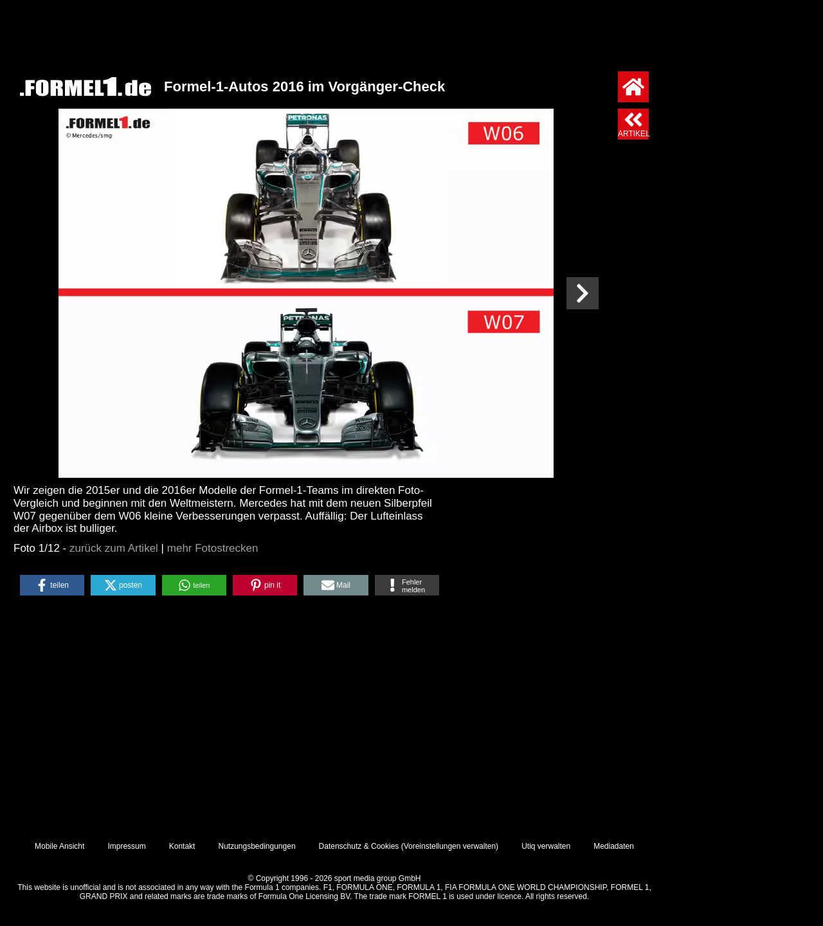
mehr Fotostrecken (212, 548)
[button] (52, 585)
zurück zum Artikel (113, 548)
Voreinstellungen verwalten (450, 846)
